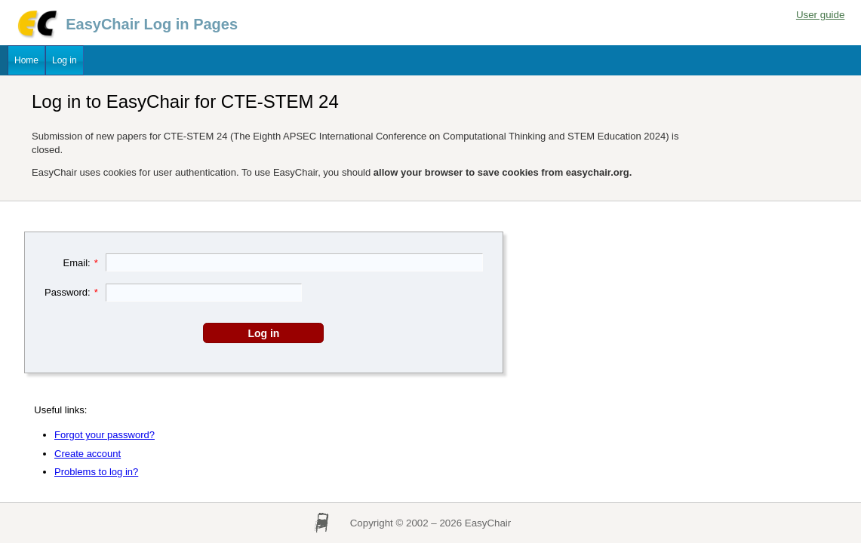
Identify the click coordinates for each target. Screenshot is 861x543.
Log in (64, 60)
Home (26, 60)
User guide (820, 14)
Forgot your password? (104, 434)
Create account (87, 453)
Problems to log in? (96, 471)
